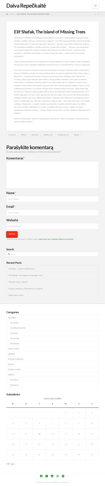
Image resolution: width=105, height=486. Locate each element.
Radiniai (11, 374)
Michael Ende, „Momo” (18, 282)
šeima (76, 135)
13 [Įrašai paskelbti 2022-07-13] (39, 434)
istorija (12, 135)
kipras (24, 135)
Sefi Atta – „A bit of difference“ (22, 269)
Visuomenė (14, 338)
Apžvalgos (12, 317)
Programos (14, 385)
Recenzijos (14, 322)
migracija (48, 135)
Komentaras (15, 158)
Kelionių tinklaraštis (16, 359)
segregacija (63, 135)
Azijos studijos (14, 348)
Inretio (55, 482)
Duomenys (14, 379)
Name (11, 193)
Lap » (13, 464)
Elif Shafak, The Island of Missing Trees (26, 275)
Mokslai (11, 364)
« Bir (8, 464)
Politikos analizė (14, 369)
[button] (95, 6)
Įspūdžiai (11, 354)
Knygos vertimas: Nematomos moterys (26, 288)
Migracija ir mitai (16, 295)
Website (12, 220)
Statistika (14, 333)
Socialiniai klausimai (18, 328)
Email (10, 206)
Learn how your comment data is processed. (56, 239)
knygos (35, 135)
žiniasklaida (14, 343)
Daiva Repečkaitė (26, 5)
